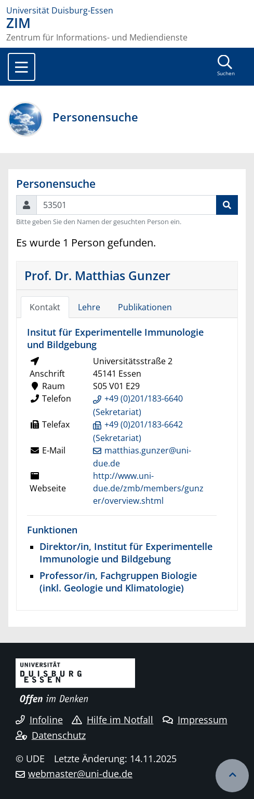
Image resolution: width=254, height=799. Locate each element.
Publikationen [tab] (145, 307)
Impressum (195, 719)
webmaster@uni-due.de (80, 773)
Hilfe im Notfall (112, 719)
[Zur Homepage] (127, 10)
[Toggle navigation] (21, 67)
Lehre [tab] (89, 307)
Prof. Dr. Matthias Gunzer (97, 275)
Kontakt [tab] (45, 307)
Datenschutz (51, 735)
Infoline (39, 719)
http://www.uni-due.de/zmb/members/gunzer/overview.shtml (148, 488)
